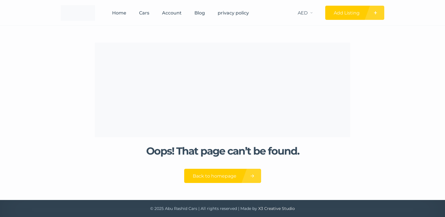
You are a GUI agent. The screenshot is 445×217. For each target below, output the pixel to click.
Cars (144, 13)
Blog (199, 13)
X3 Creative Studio (276, 208)
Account (172, 13)
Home (119, 13)
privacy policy (233, 13)
